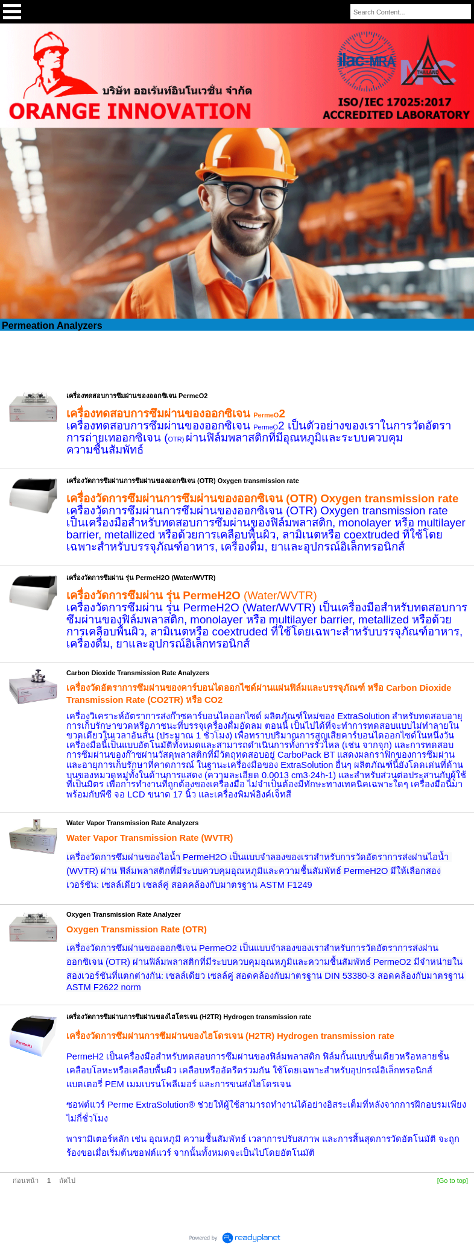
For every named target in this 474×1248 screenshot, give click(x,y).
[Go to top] (452, 1180)
